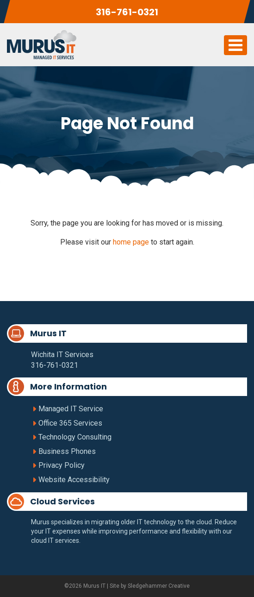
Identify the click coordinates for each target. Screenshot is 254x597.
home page (131, 242)
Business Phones (67, 451)
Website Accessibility (74, 479)
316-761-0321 (127, 12)
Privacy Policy (61, 465)
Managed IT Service (70, 408)
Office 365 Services (70, 423)
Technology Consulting (75, 437)
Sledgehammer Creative (159, 586)
